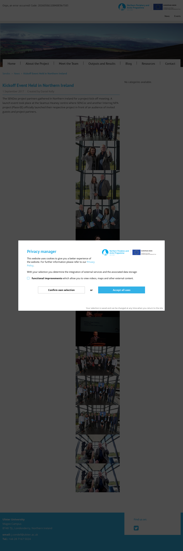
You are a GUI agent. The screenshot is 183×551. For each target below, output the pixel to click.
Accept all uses (121, 290)
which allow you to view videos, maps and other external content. (82, 278)
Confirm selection (61, 290)
